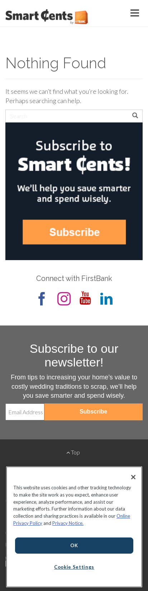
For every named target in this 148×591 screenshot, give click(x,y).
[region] (74, 526)
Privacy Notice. (67, 523)
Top (73, 452)
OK (74, 545)
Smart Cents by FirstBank (46, 17)
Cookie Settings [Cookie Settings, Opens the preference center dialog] (74, 567)
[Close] (133, 477)
